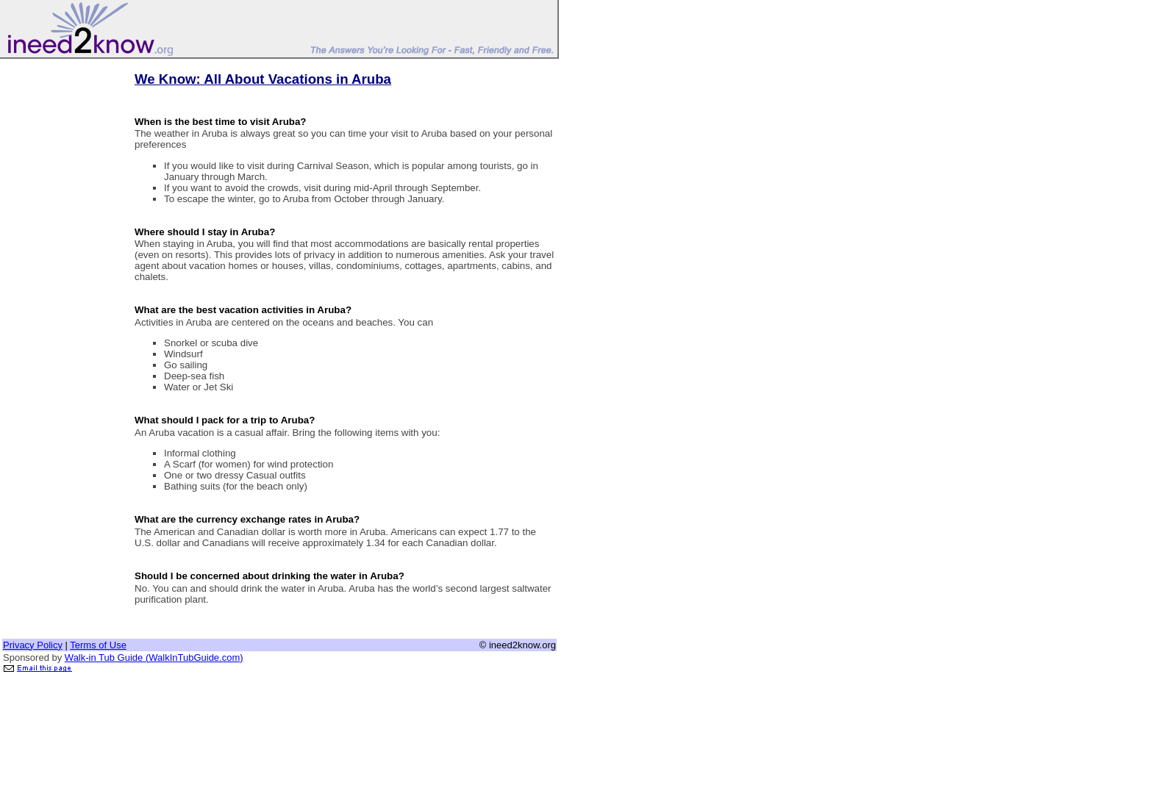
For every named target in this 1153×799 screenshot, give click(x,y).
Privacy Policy (33, 645)
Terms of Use (98, 645)
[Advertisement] (61, 281)
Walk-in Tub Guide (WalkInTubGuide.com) (154, 657)
